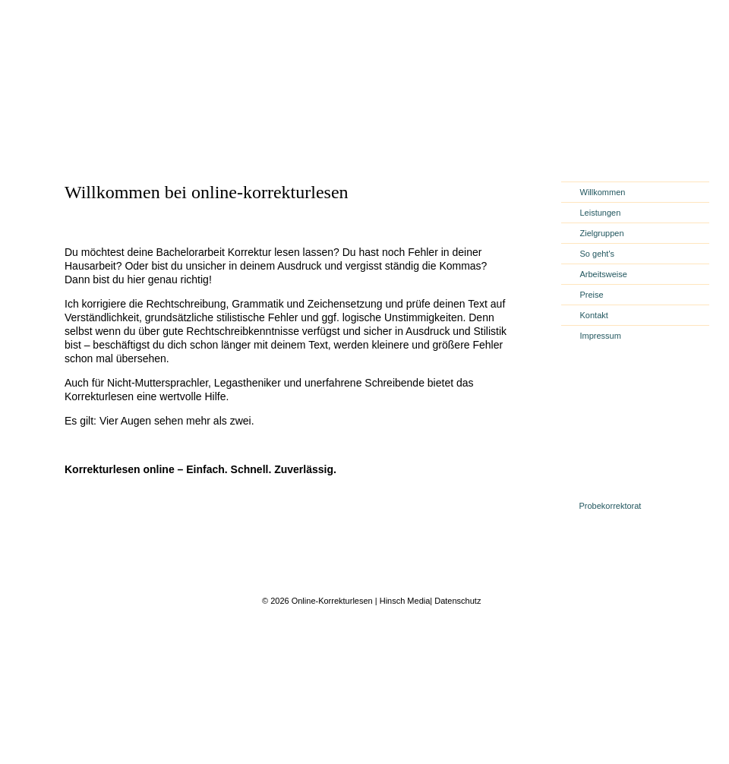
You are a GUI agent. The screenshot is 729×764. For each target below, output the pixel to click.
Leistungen (600, 212)
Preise (592, 294)
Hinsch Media (405, 600)
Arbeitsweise (603, 274)
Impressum (600, 335)
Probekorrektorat (610, 505)
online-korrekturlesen (151, 117)
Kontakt (594, 315)
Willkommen (603, 192)
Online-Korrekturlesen (331, 600)
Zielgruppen (602, 233)
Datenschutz (457, 600)
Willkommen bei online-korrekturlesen (207, 192)
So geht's (597, 253)
